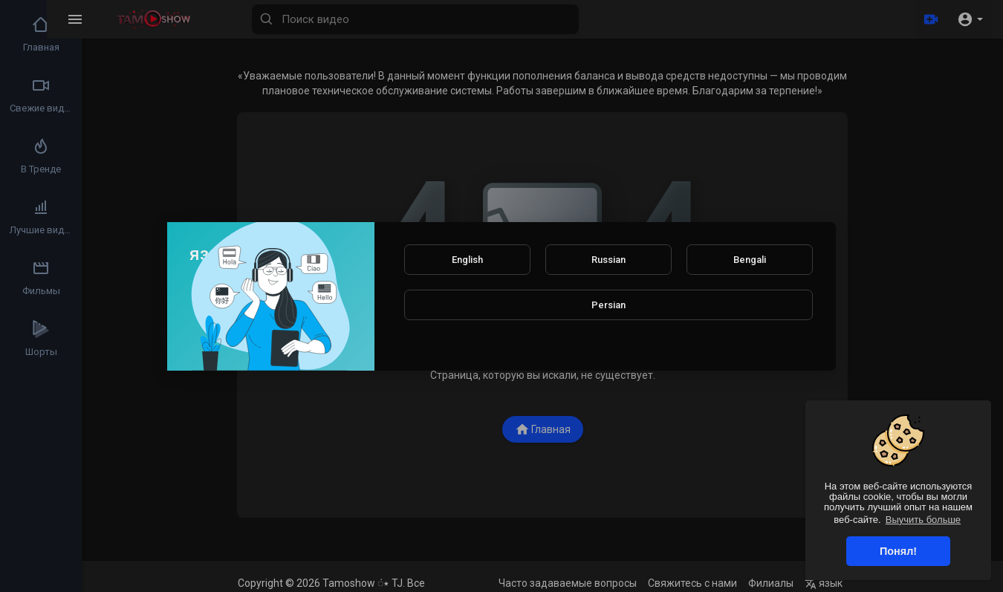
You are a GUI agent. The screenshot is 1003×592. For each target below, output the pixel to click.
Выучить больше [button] (923, 519)
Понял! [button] (898, 551)
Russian (608, 259)
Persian (608, 304)
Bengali (749, 259)
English (467, 259)
